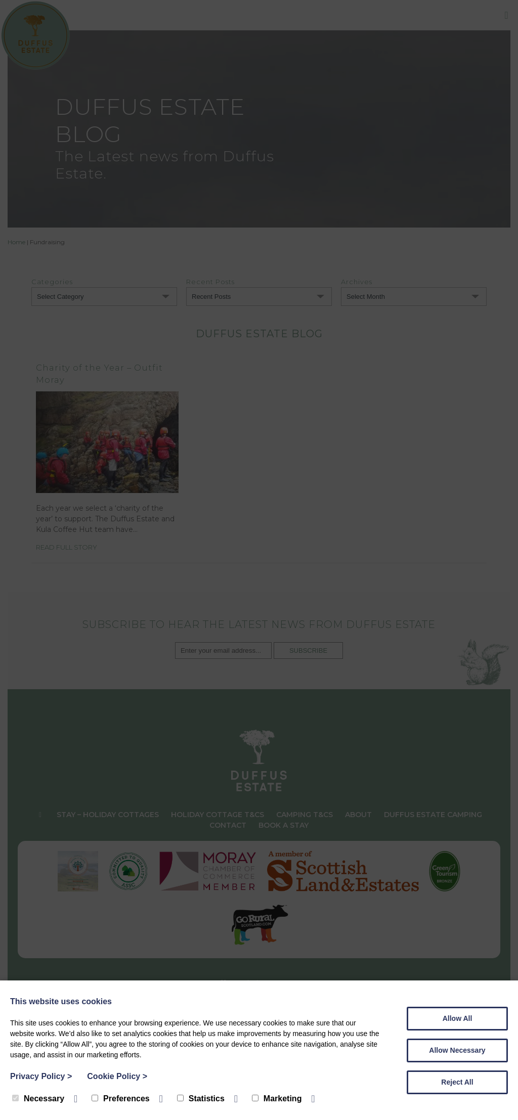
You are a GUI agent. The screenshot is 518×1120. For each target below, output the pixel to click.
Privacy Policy (41, 1076)
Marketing (277, 1098)
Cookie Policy (117, 1076)
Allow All (457, 1018)
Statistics (201, 1098)
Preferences (121, 1098)
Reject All (457, 1082)
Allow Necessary (457, 1050)
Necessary (38, 1098)
